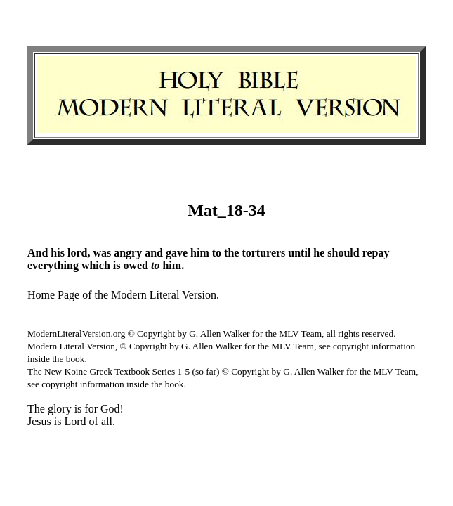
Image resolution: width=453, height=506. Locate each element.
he (318, 253)
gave (177, 253)
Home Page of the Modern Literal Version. (123, 295)
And (37, 253)
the (231, 253)
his (58, 253)
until (299, 253)
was (102, 253)
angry (128, 253)
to (216, 253)
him (199, 253)
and (154, 253)
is (117, 265)
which (95, 265)
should (343, 253)
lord (77, 253)
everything (53, 265)
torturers (263, 253)
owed (135, 265)
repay (376, 253)
